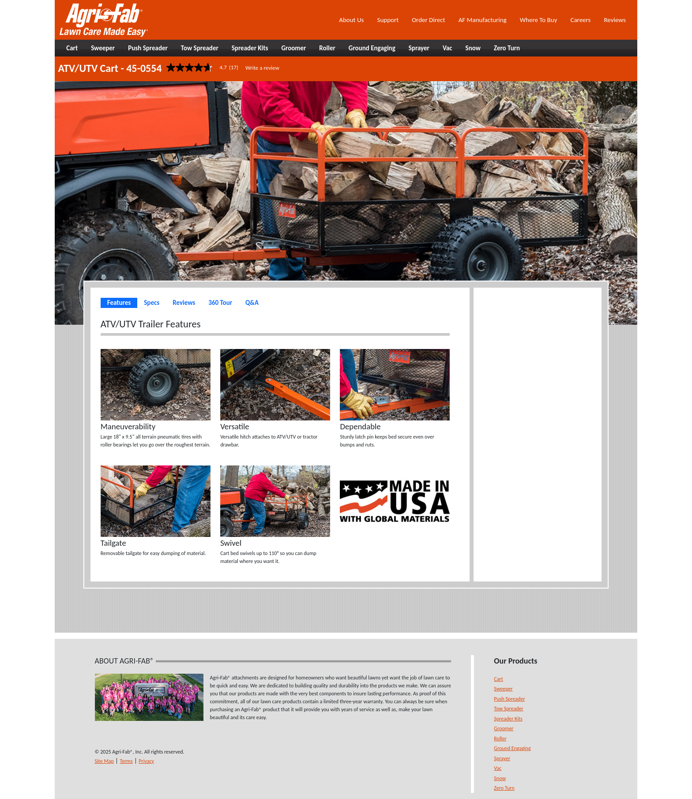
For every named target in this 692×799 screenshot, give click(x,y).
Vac (497, 768)
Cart (498, 679)
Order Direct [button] (428, 20)
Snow (500, 778)
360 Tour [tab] (220, 303)
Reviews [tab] (184, 303)
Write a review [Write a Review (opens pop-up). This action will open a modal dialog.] (262, 68)
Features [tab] (119, 303)
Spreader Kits (508, 719)
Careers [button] (580, 20)
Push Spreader (509, 699)
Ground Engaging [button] (372, 48)
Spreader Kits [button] (250, 48)
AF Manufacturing (483, 20)
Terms (126, 761)
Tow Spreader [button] (199, 48)
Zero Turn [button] (507, 48)
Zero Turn (504, 788)
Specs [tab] (151, 303)
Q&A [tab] (252, 303)
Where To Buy (538, 20)
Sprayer (502, 758)
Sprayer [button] (419, 48)
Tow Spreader (508, 708)
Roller (500, 738)
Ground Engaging (512, 748)
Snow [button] (473, 48)
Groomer (503, 728)
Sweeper (503, 689)
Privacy (146, 761)
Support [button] (388, 20)
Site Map (104, 761)
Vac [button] (447, 48)
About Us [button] (351, 20)
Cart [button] (72, 48)
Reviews (614, 20)
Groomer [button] (293, 48)
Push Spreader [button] (148, 48)
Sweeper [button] (103, 48)
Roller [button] (327, 48)
